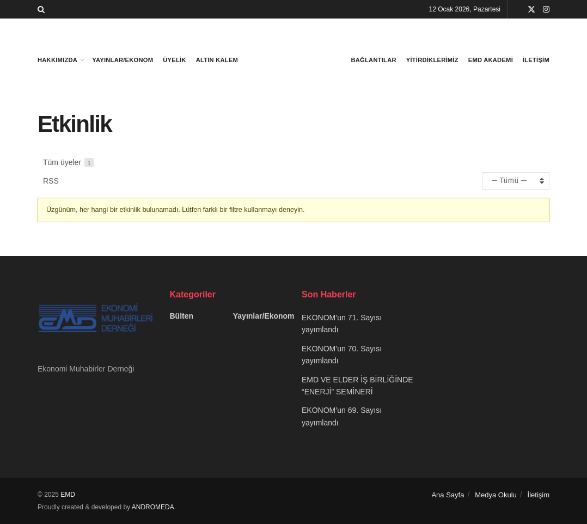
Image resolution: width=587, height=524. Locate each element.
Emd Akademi (490, 60)
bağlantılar (373, 60)
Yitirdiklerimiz (432, 60)
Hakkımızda (57, 60)
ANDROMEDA (153, 507)
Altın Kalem (217, 60)
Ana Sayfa (447, 495)
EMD (67, 494)
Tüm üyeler (68, 162)
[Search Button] (41, 9)
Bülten (182, 316)
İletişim (536, 60)
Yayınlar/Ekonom (122, 60)
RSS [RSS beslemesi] (51, 180)
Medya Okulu (496, 495)
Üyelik (174, 60)
